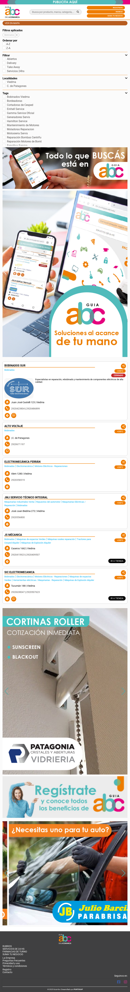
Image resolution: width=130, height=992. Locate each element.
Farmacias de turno (15, 951)
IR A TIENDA (117, 561)
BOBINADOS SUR (14, 365)
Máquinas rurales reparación (61, 539)
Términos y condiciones (15, 966)
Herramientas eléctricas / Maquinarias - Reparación (37, 580)
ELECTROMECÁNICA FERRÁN (22, 461)
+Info (120, 371)
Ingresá (119, 12)
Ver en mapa (12, 23)
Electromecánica (25, 466)
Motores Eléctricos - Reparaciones (51, 466)
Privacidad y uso (11, 963)
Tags (65, 93)
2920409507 (33, 554)
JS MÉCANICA (13, 534)
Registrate (118, 8)
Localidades (65, 78)
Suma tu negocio (115, 16)
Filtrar (65, 55)
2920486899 (33, 408)
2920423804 (18, 408)
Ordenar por (10, 40)
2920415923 (18, 554)
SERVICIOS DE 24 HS (13, 949)
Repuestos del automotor (48, 502)
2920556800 (18, 517)
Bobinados (9, 370)
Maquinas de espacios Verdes (31, 539)
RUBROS (7, 946)
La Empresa (9, 957)
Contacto (7, 972)
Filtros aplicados (13, 30)
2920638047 (18, 592)
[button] (123, 691)
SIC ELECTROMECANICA (19, 572)
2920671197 (18, 444)
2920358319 (18, 480)
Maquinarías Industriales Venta (19, 502)
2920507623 (33, 592)
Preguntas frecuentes (14, 960)
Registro (7, 969)
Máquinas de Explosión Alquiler (36, 542)
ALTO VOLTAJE (13, 426)
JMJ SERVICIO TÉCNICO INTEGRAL (26, 497)
